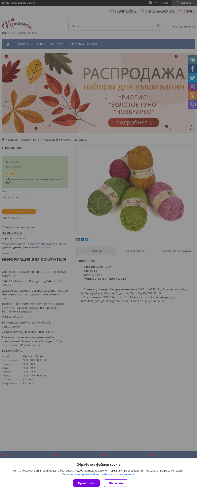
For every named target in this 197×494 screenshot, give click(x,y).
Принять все (86, 483)
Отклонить (116, 483)
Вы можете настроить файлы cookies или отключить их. (97, 474)
